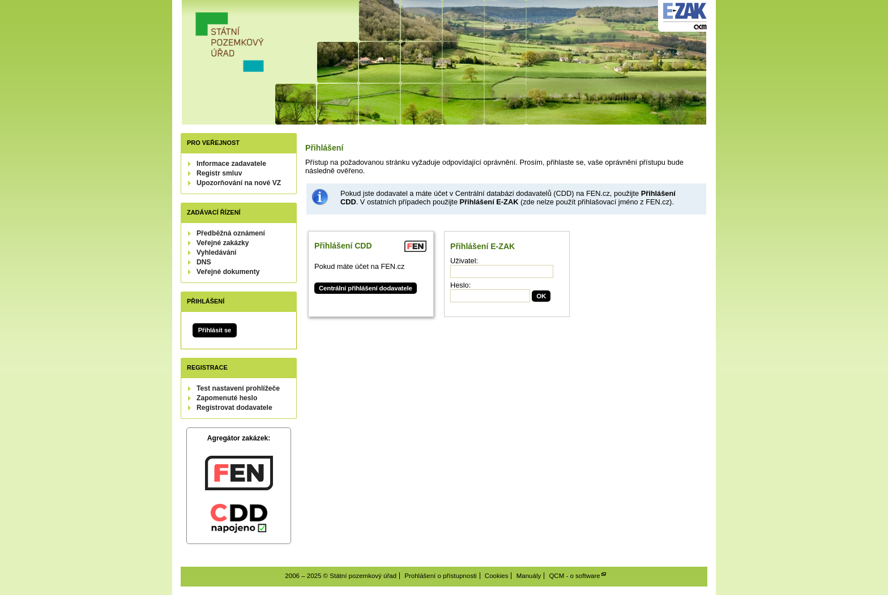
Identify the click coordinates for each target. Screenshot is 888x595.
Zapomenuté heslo (227, 398)
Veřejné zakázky (223, 243)
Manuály (528, 575)
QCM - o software (574, 575)
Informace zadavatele (231, 164)
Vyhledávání (217, 252)
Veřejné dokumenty (228, 272)
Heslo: (460, 285)
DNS (204, 262)
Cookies (497, 575)
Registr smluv (219, 173)
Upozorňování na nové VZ (239, 183)
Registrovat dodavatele (234, 408)
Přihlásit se (214, 330)
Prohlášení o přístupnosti (440, 575)
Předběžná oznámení (231, 233)
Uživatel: (464, 260)
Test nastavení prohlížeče (238, 388)
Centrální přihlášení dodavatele (365, 288)
